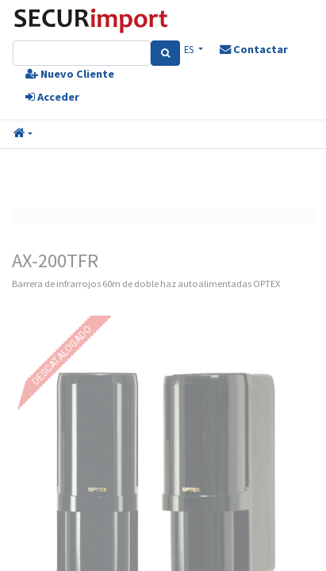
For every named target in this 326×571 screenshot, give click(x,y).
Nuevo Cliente (69, 74)
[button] (23, 134)
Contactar (254, 49)
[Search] (165, 53)
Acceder (52, 97)
